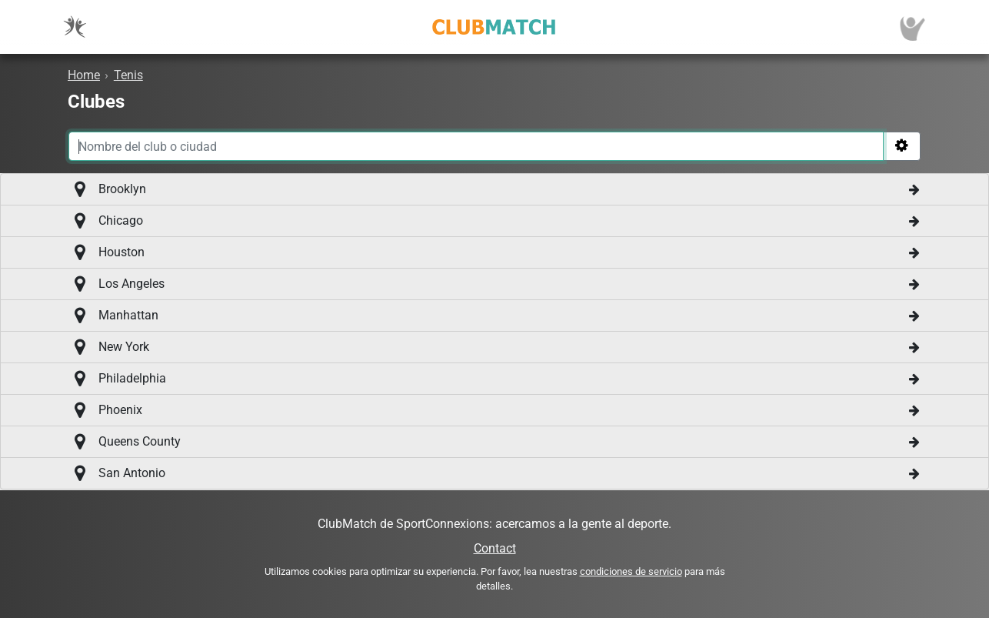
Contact (495, 548)
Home (84, 75)
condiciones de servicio (631, 571)
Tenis (128, 75)
